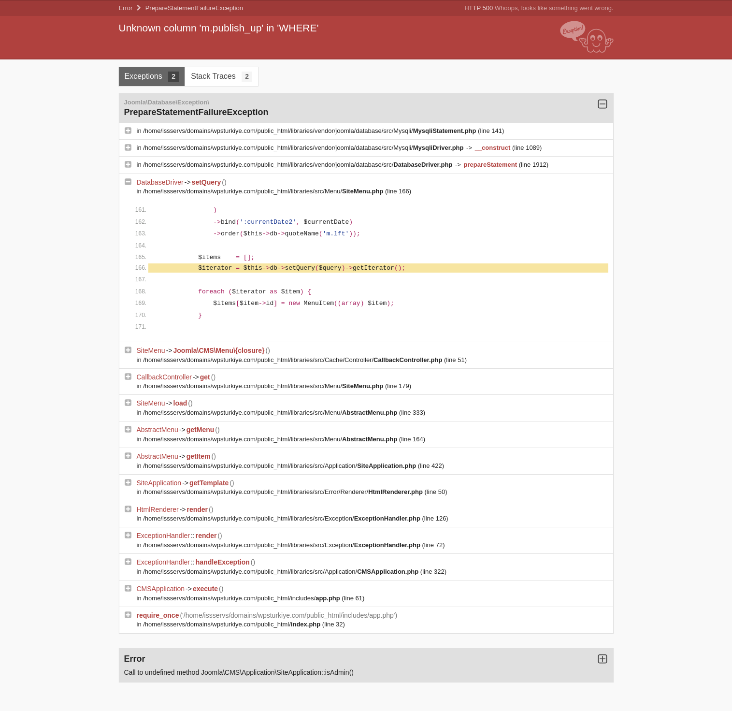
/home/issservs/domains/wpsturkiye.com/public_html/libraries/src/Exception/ (282, 518)
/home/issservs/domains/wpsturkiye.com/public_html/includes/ (242, 598)
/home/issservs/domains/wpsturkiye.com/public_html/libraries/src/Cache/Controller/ (293, 359)
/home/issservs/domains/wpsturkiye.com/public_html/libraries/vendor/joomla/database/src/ (298, 164)
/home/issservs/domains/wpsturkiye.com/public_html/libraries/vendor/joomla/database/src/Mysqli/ (310, 130)
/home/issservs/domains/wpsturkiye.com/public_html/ (232, 624)
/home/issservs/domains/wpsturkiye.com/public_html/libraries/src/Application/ (280, 465)
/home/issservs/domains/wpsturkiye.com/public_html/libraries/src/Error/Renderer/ (283, 491)
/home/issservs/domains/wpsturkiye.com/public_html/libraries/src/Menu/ (264, 191)
